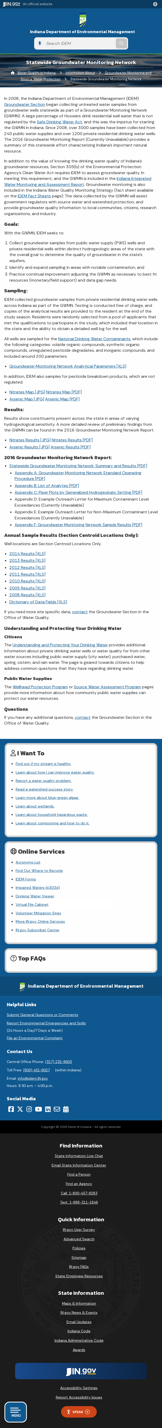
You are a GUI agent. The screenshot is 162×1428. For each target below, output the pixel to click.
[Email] (57, 1109)
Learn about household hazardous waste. (52, 814)
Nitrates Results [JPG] (30, 440)
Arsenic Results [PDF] (71, 447)
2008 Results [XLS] (27, 595)
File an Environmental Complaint (35, 1038)
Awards (79, 1349)
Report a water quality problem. (43, 780)
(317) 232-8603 (58, 1061)
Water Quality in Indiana (36, 73)
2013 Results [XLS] (27, 560)
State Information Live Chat (79, 1155)
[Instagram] (29, 1109)
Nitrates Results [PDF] (72, 440)
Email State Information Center (79, 1165)
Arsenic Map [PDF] (62, 399)
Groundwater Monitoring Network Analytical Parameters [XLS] (67, 366)
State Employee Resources (79, 1276)
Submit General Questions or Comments (42, 1014)
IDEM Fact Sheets (34, 196)
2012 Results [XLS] (27, 567)
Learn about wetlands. (35, 806)
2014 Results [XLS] (27, 553)
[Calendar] (66, 1109)
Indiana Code (79, 1331)
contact (80, 612)
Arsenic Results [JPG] (29, 447)
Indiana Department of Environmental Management (82, 31)
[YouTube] (38, 1109)
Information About (80, 73)
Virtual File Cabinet (32, 904)
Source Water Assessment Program (107, 687)
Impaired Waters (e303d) (38, 887)
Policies (79, 1248)
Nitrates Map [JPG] (27, 392)
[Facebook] (11, 1109)
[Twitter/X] (20, 1109)
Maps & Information (79, 1303)
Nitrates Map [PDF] (64, 392)
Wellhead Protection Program (40, 687)
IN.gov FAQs (79, 1266)
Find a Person (79, 1174)
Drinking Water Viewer (35, 896)
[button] (156, 4)
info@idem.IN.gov (33, 1078)
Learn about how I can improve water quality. (55, 772)
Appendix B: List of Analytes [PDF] (47, 485)
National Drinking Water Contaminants (94, 339)
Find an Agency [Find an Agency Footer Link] (79, 1183)
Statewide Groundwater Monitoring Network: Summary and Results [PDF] (78, 466)
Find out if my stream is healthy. (43, 763)
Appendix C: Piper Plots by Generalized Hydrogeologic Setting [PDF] (78, 492)
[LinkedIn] (48, 1109)
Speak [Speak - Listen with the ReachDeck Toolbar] (78, 1411)
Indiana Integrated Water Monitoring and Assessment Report (77, 181)
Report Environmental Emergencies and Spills (46, 1023)
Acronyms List (28, 862)
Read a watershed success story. (44, 789)
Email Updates (79, 1322)
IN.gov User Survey (79, 1229)
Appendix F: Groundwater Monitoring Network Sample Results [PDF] (78, 524)
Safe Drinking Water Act (59, 122)
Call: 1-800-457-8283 (79, 1193)
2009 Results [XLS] (27, 588)
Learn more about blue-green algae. (47, 797)
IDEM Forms (26, 879)
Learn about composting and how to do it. (52, 823)
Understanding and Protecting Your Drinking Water (60, 645)
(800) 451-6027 (36, 1070)
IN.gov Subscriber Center (37, 930)
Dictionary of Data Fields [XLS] (38, 602)
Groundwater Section (24, 104)
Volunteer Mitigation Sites (38, 913)
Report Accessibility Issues (79, 1397)
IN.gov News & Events (79, 1312)
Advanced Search (79, 1239)
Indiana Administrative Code (79, 1340)
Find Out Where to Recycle (39, 870)
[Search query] (79, 43)
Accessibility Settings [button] (79, 1388)
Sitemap (78, 1257)
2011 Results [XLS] (27, 574)
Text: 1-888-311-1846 (79, 1202)
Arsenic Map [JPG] (26, 399)
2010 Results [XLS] (27, 581)
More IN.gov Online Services (40, 921)
